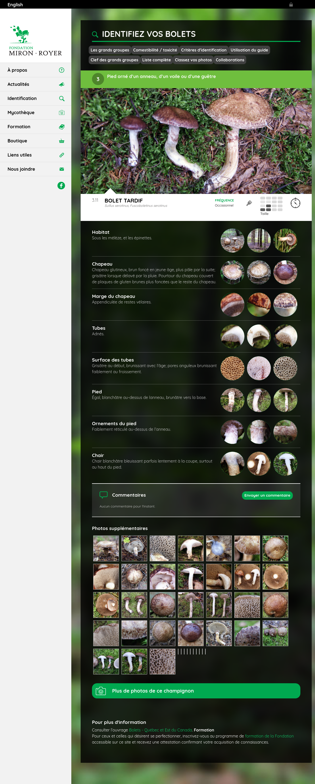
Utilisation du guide (249, 50)
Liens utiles (20, 155)
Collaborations (230, 59)
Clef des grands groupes (114, 59)
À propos (17, 70)
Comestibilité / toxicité (155, 50)
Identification (22, 98)
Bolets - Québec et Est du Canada (160, 729)
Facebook (61, 185)
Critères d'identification (204, 50)
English (15, 5)
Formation (19, 127)
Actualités (18, 84)
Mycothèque (21, 112)
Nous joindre (21, 169)
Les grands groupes (110, 50)
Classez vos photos (193, 59)
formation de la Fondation (269, 736)
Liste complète (156, 59)
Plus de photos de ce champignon (153, 691)
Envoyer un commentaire (267, 495)
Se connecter (291, 4)
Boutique (17, 141)
